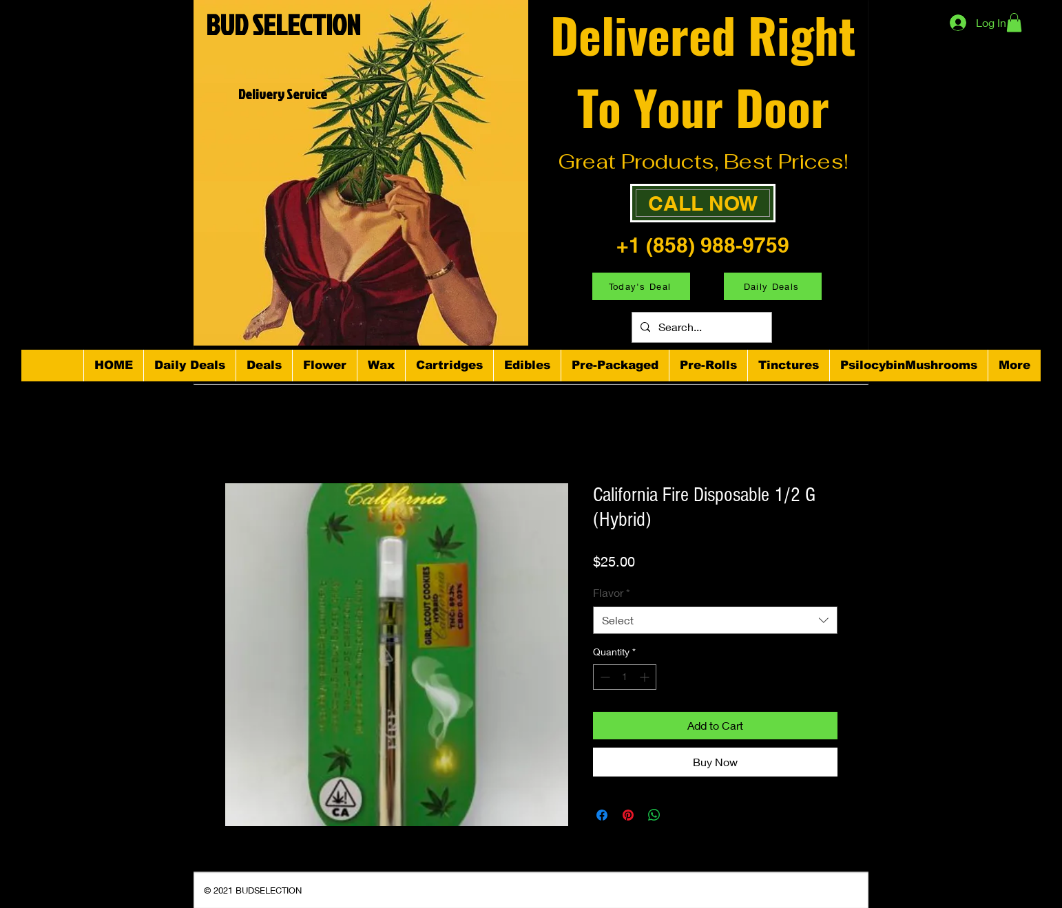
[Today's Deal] (641, 286)
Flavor (611, 592)
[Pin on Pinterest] (628, 815)
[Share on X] (680, 815)
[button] (1014, 22)
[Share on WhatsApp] (654, 815)
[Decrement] (603, 677)
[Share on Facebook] (602, 815)
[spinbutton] (624, 677)
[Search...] (700, 327)
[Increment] (645, 677)
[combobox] (715, 620)
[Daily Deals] (773, 286)
